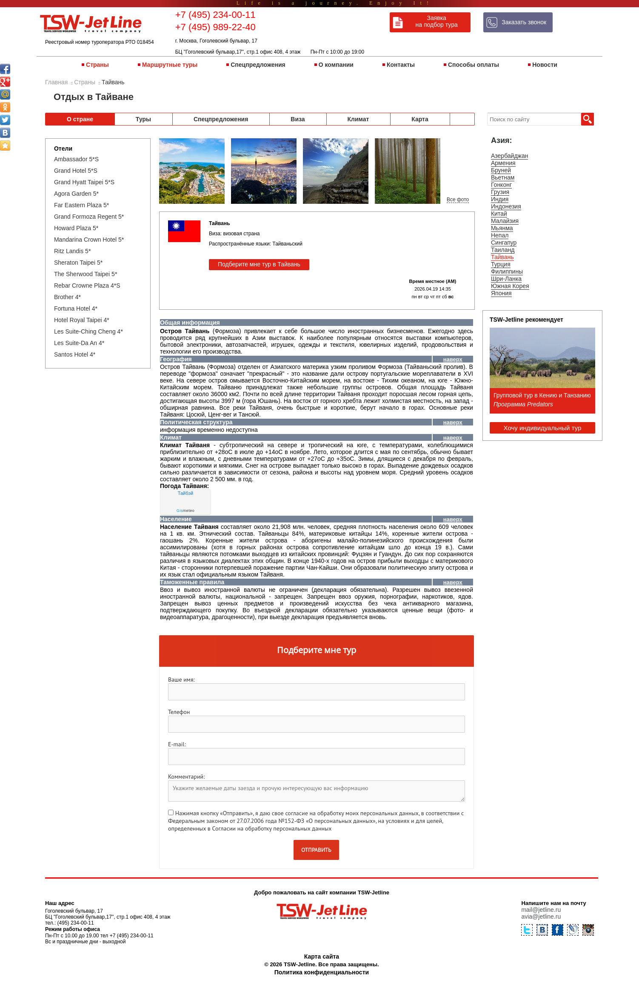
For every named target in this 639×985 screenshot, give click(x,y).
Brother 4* (67, 297)
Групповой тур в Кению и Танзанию (542, 395)
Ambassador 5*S (76, 159)
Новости (544, 64)
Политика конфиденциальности (321, 972)
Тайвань (502, 257)
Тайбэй (185, 493)
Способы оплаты (473, 64)
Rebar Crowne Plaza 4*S (87, 285)
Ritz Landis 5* (72, 251)
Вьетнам (503, 177)
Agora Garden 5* (76, 193)
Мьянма (502, 228)
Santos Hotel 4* (74, 354)
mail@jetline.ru (541, 909)
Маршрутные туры (169, 64)
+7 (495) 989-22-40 (215, 27)
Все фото (458, 200)
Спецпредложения (258, 64)
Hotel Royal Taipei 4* (81, 320)
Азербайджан (509, 155)
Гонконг (501, 184)
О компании (336, 64)
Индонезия (506, 206)
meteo (186, 510)
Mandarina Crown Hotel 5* (89, 239)
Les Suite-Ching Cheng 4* (88, 331)
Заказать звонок (524, 22)
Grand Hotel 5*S (75, 170)
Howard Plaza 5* (76, 228)
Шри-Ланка (506, 278)
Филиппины (507, 271)
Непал (499, 235)
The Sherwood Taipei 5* (85, 274)
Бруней (501, 170)
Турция (501, 264)
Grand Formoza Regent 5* (89, 216)
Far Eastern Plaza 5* (81, 205)
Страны (97, 64)
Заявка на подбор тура (437, 21)
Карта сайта (321, 956)
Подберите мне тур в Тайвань (259, 264)
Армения (503, 163)
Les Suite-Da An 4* (79, 343)
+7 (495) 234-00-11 (215, 14)
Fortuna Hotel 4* (75, 308)
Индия (499, 199)
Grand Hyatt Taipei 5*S (84, 182)
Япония (501, 293)
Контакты (401, 64)
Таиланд (502, 249)
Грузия (500, 191)
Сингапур (503, 242)
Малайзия (505, 220)
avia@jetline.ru (541, 916)
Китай (499, 213)
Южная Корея (510, 286)
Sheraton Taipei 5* (78, 262)
